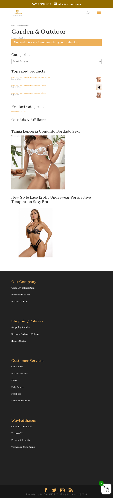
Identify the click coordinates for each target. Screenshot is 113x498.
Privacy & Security (20, 440)
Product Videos (19, 301)
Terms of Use (18, 433)
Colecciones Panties (18, 111)
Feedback (16, 393)
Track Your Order (20, 400)
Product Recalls (19, 373)
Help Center (17, 387)
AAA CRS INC (51, 494)
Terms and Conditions (23, 447)
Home (13, 26)
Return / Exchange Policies (25, 334)
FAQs (14, 380)
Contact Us (17, 366)
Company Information (23, 287)
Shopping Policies (20, 327)
